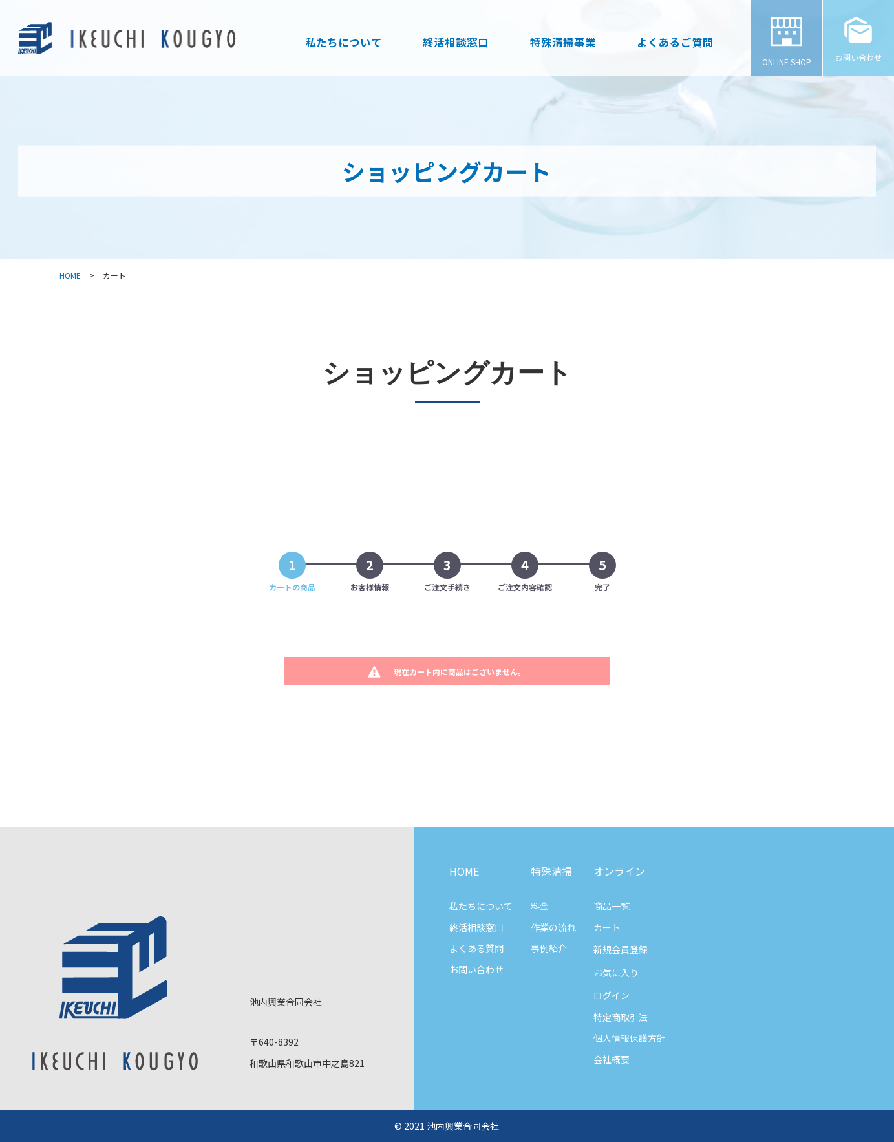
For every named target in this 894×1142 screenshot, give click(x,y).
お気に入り (616, 972)
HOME (70, 275)
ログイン (611, 995)
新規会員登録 (620, 949)
